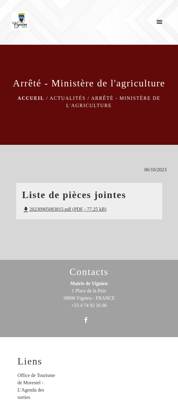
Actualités (68, 98)
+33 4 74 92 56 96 (89, 305)
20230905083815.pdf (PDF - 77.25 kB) (64, 209)
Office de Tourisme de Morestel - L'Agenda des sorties (36, 386)
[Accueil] (20, 22)
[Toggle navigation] (159, 22)
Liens (30, 361)
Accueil (31, 98)
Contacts (89, 271)
